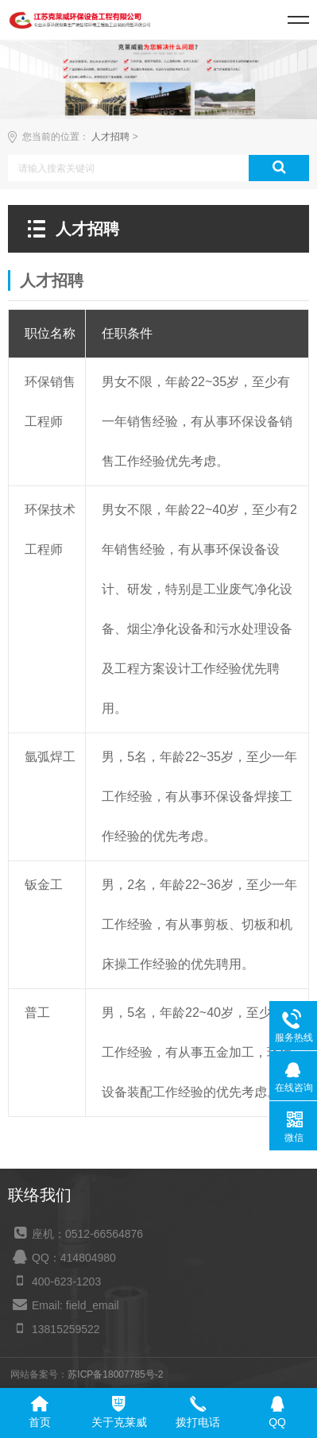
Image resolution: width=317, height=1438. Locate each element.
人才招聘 (110, 136)
